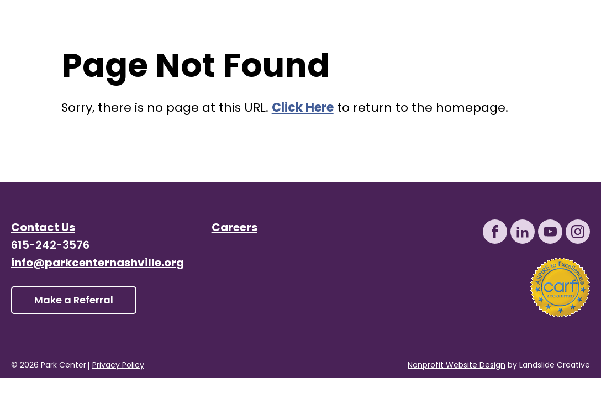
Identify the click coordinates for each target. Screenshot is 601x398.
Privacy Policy (118, 366)
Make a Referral (73, 301)
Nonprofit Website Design (456, 366)
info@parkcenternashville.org (97, 263)
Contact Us (43, 228)
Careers (234, 228)
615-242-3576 (50, 246)
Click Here (303, 108)
